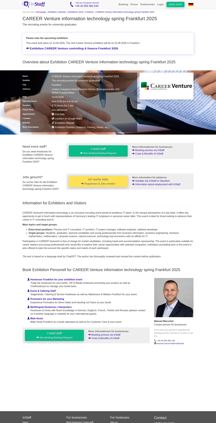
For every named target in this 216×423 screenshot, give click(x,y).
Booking (123, 4)
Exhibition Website (63, 123)
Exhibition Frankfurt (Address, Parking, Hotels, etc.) (80, 127)
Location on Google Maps (67, 118)
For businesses (76, 417)
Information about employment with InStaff (156, 184)
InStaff (26, 417)
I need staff (98, 151)
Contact (160, 418)
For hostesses (119, 417)
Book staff (175, 4)
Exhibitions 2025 (75, 12)
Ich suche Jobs (98, 181)
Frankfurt (89, 12)
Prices (134, 4)
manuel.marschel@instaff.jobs (170, 343)
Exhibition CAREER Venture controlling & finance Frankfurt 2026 (72, 48)
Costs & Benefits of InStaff (147, 153)
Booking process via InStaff (148, 150)
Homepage (41, 12)
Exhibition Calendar (57, 12)
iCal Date (58, 114)
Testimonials (147, 4)
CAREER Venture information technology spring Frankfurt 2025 (124, 12)
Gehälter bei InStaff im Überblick (151, 181)
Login (160, 4)
